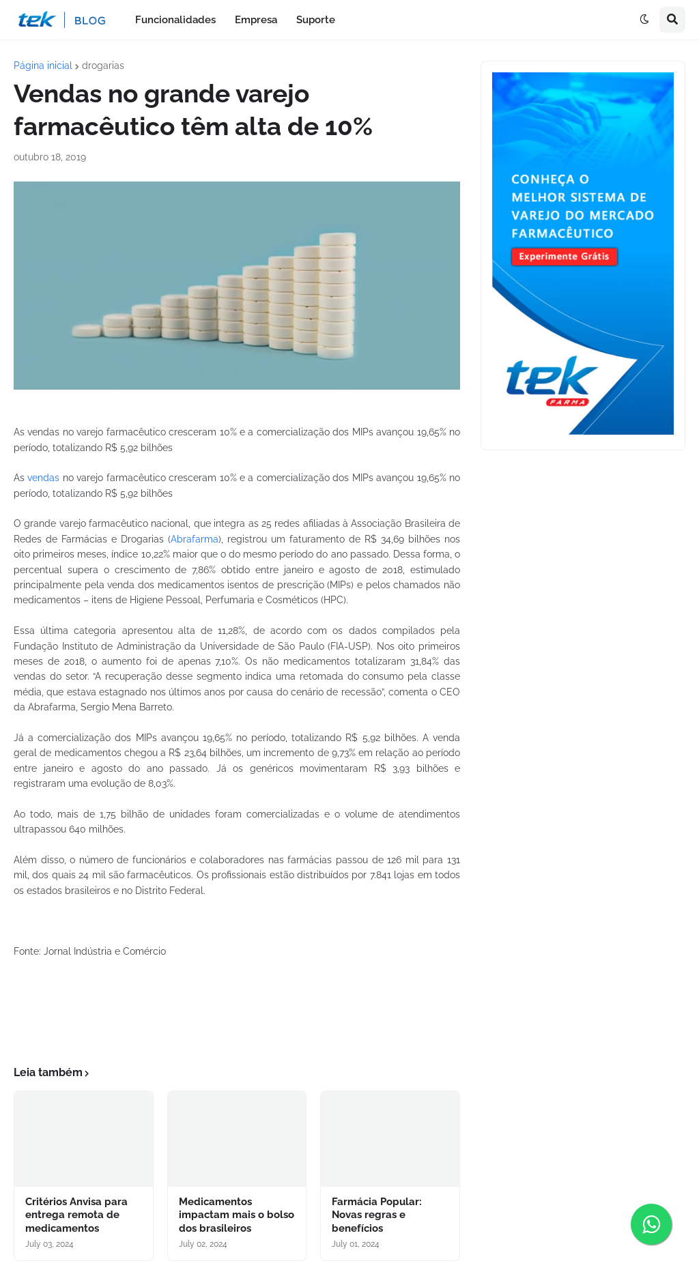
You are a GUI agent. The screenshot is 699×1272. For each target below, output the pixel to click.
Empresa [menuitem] (256, 20)
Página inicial (43, 65)
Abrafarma (194, 539)
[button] (644, 20)
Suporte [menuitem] (315, 20)
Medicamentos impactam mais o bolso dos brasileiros (236, 1215)
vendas (43, 477)
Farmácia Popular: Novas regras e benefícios (377, 1215)
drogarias (103, 65)
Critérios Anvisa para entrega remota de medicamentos (76, 1215)
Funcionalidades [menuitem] (175, 20)
